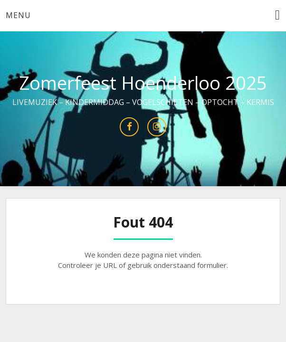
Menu (18, 15)
